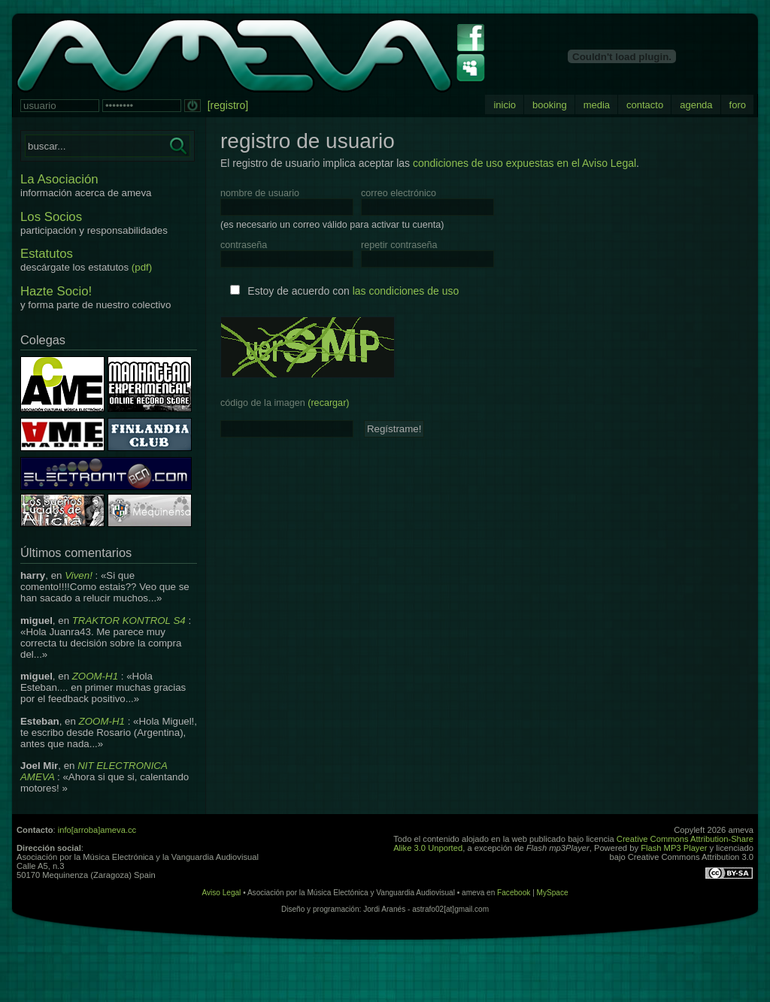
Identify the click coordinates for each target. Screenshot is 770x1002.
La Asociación (59, 179)
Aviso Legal (221, 892)
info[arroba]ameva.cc (97, 829)
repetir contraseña (399, 245)
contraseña (243, 245)
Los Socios (51, 217)
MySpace (552, 892)
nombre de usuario (259, 193)
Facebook (513, 892)
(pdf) (142, 267)
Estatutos (46, 254)
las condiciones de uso (406, 291)
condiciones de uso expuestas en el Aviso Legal (524, 163)
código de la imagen (285, 403)
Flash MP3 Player (674, 847)
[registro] (228, 105)
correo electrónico (398, 193)
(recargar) (328, 403)
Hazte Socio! (56, 291)
